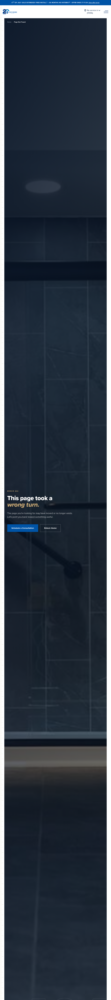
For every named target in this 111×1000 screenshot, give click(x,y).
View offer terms (93, 3)
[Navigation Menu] (106, 12)
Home (9, 22)
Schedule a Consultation (22, 528)
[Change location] (92, 12)
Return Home (50, 528)
